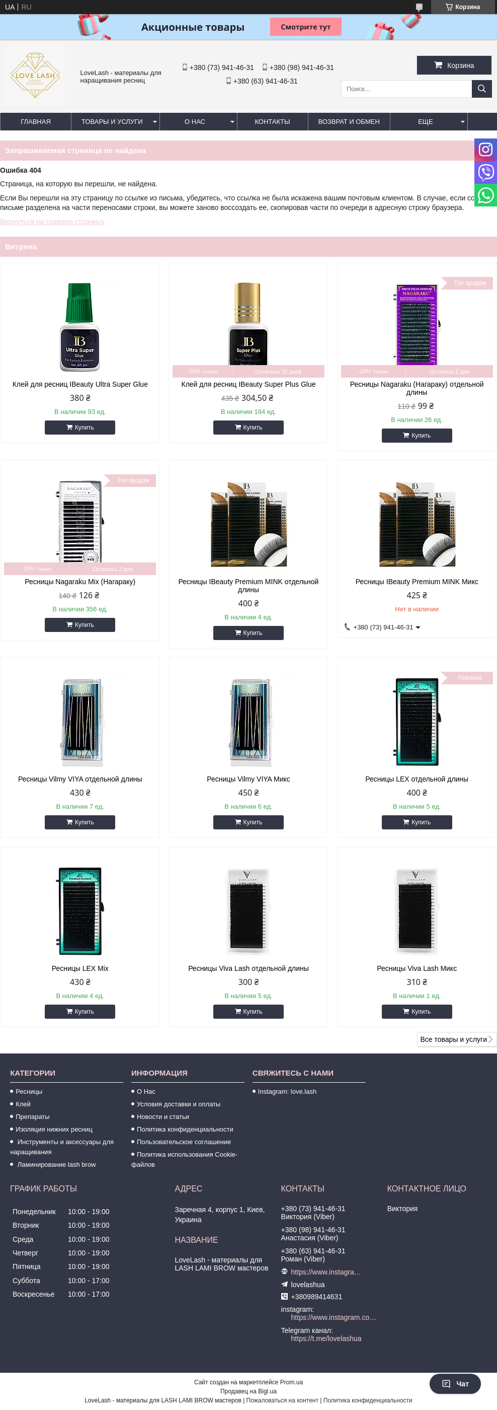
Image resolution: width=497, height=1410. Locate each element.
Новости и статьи (163, 1116)
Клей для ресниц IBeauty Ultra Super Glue (80, 384)
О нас (195, 121)
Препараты (33, 1116)
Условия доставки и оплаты (178, 1104)
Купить (84, 427)
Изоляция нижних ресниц (54, 1129)
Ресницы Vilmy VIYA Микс (248, 779)
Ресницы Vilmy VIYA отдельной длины (80, 779)
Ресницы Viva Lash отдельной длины (248, 968)
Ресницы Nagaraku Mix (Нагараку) (80, 582)
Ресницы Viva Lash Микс (417, 968)
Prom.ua (291, 1382)
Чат (455, 1383)
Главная (36, 121)
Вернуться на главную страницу (52, 222)
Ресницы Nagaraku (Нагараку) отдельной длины (417, 388)
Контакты (272, 121)
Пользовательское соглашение (184, 1142)
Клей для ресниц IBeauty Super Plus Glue (249, 384)
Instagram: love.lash (287, 1091)
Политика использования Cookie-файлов (184, 1159)
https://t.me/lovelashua (326, 1338)
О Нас (146, 1091)
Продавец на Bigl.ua (248, 1391)
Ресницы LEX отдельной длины (416, 779)
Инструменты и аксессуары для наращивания (62, 1147)
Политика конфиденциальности (185, 1129)
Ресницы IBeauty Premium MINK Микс (417, 582)
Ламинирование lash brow (56, 1164)
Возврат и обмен (349, 121)
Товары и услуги (112, 121)
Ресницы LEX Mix (80, 968)
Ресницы (29, 1091)
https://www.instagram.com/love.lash (326, 1272)
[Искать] (482, 89)
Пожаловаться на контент (282, 1400)
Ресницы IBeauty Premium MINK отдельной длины (249, 586)
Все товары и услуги (453, 1039)
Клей (23, 1104)
